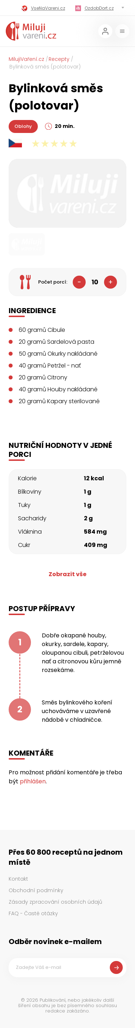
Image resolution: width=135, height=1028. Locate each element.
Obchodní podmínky (36, 890)
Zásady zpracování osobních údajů (55, 901)
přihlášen (33, 781)
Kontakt (18, 878)
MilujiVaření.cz (26, 59)
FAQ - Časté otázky (33, 913)
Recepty (59, 59)
